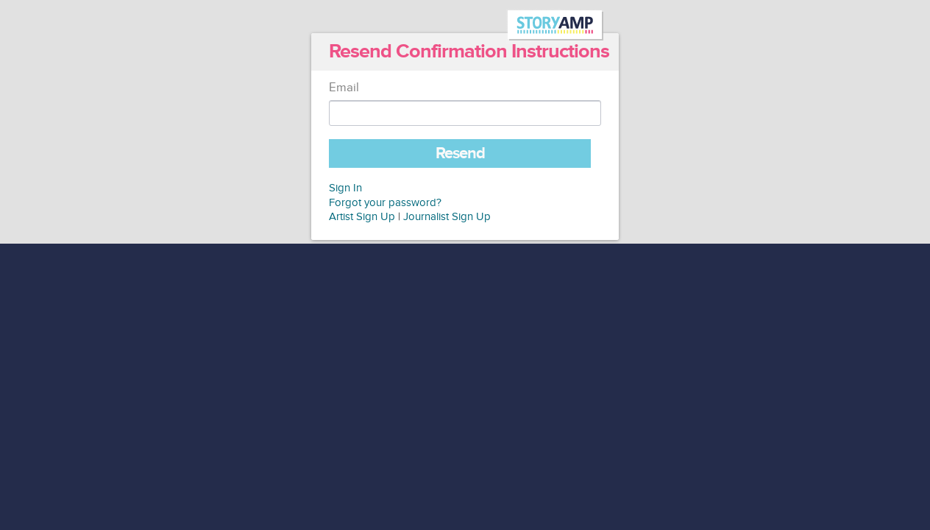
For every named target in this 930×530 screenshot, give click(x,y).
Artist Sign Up (362, 217)
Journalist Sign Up (447, 217)
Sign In (345, 188)
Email (344, 87)
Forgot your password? (385, 203)
